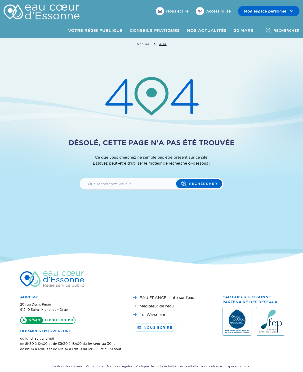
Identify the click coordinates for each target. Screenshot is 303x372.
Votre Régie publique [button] (95, 30)
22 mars (244, 30)
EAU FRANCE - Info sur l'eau (167, 297)
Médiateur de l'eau (157, 305)
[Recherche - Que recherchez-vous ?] (128, 183)
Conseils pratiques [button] (155, 30)
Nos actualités (207, 30)
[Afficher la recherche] (280, 30)
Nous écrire (155, 327)
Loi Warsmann (153, 314)
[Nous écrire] (172, 11)
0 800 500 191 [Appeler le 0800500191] (59, 320)
